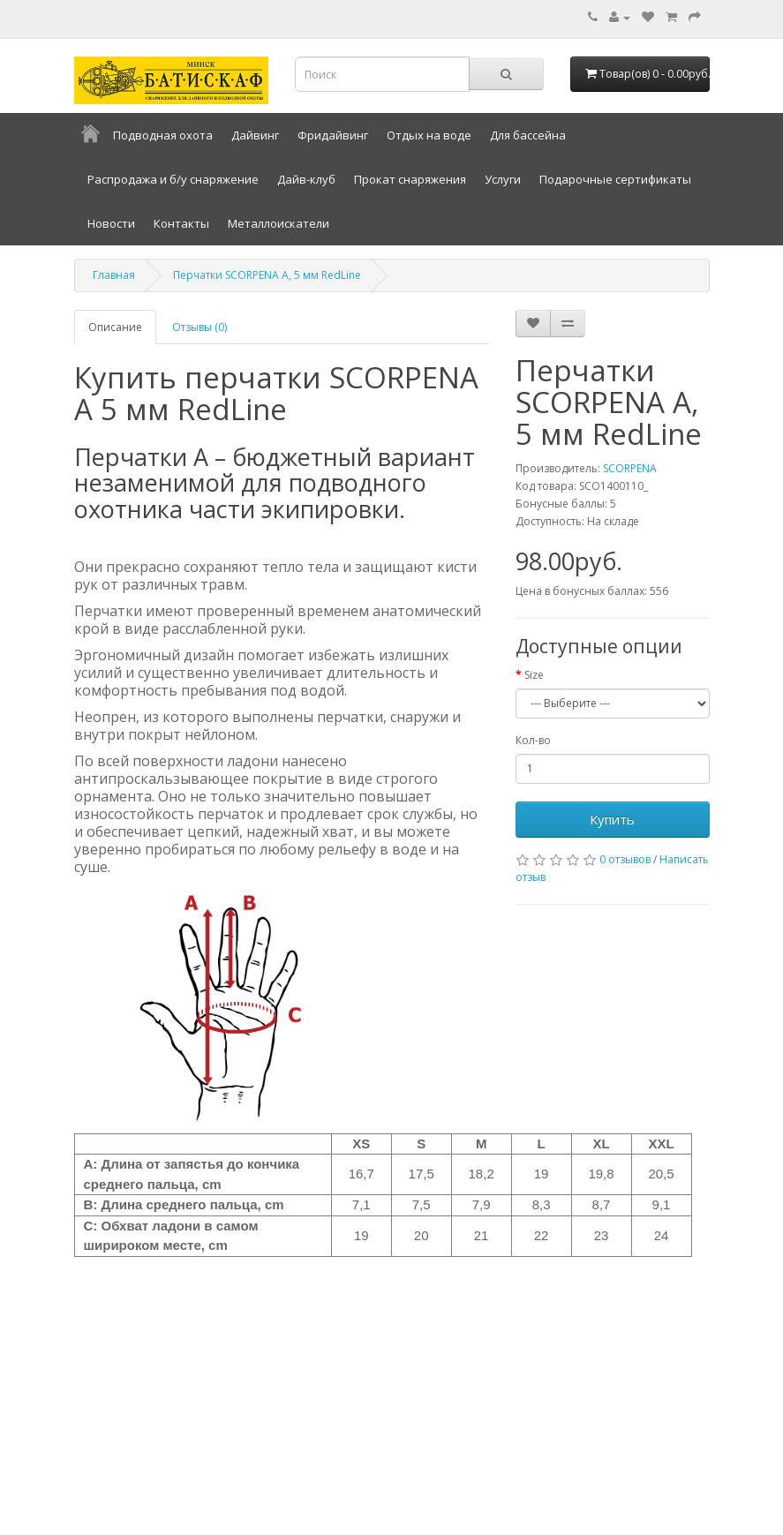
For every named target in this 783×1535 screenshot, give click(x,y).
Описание (115, 327)
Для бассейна (528, 135)
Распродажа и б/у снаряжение (173, 179)
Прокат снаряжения (410, 179)
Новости (111, 223)
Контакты (181, 223)
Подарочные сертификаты (615, 179)
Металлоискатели (278, 223)
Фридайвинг (332, 135)
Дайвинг (255, 135)
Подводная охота (163, 135)
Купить (612, 819)
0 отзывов (625, 859)
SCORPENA (630, 468)
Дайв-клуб (306, 179)
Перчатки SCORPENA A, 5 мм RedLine (267, 274)
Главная (114, 274)
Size (534, 674)
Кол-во (533, 740)
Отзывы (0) (199, 327)
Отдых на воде (429, 135)
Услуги (503, 179)
